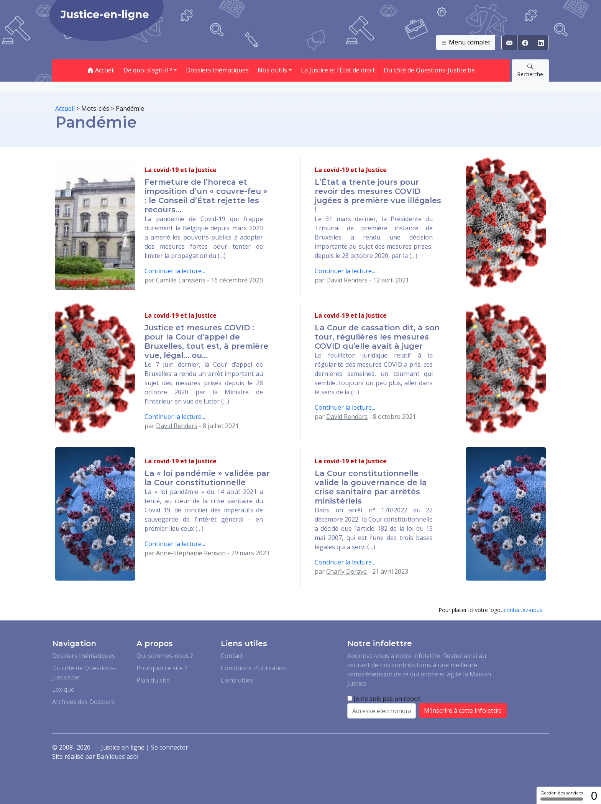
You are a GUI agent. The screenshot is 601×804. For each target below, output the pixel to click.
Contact (232, 655)
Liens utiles (237, 680)
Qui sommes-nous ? (164, 655)
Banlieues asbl (117, 756)
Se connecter (169, 747)
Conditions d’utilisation (254, 668)
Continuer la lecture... (175, 271)
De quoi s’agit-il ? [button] (147, 70)
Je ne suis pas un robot (383, 698)
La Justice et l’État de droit (338, 70)
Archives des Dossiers (83, 701)
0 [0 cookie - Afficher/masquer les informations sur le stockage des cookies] (594, 795)
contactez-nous (523, 610)
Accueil (101, 70)
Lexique (63, 689)
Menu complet (465, 42)
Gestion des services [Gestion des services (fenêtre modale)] (561, 795)
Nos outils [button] (272, 70)
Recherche (530, 70)
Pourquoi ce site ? (161, 668)
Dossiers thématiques (217, 70)
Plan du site (153, 680)
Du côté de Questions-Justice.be (429, 70)
